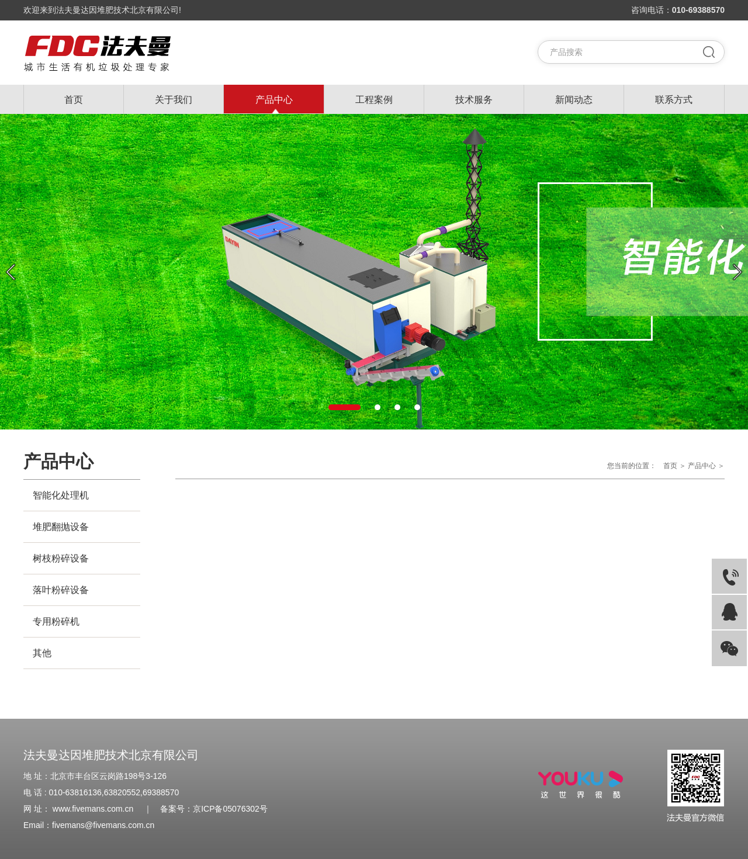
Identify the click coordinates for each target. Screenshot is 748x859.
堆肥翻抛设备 (61, 527)
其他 (42, 653)
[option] (374, 272)
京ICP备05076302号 (230, 808)
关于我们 (173, 100)
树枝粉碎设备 (61, 558)
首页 (73, 100)
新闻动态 (574, 100)
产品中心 (274, 100)
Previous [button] (10, 272)
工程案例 (374, 100)
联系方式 (673, 100)
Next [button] (737, 272)
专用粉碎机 (56, 621)
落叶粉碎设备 (61, 590)
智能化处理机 (61, 495)
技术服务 (474, 100)
